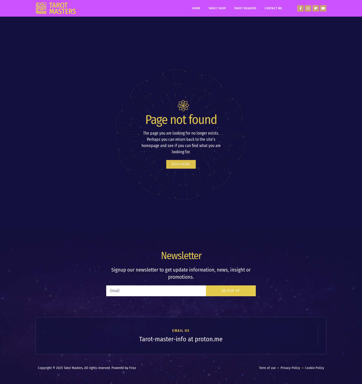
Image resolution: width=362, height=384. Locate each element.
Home (196, 8)
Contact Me (273, 8)
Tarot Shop (217, 8)
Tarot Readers (245, 8)
